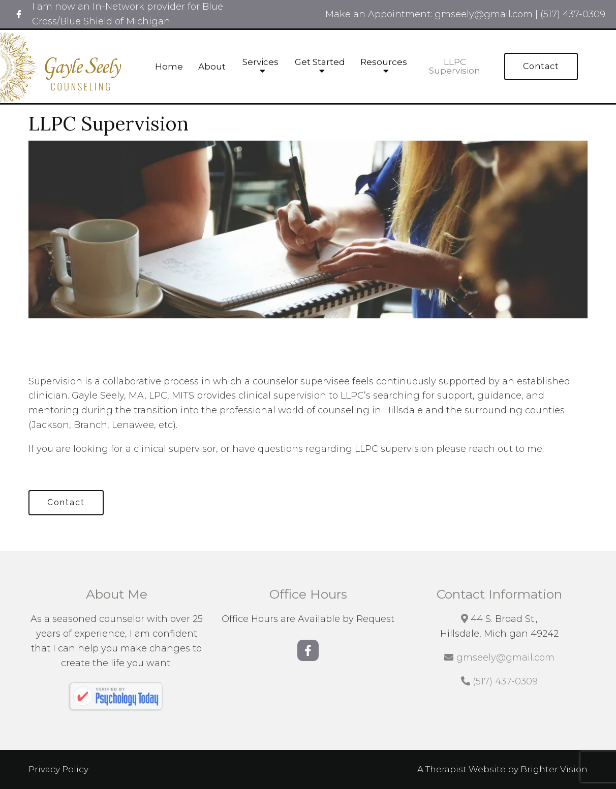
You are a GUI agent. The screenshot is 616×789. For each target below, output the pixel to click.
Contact (541, 66)
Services (260, 62)
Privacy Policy (58, 769)
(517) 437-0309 (505, 681)
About (212, 66)
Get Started (320, 62)
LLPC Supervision (454, 66)
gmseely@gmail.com (505, 657)
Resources (383, 62)
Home (169, 66)
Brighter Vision (554, 769)
